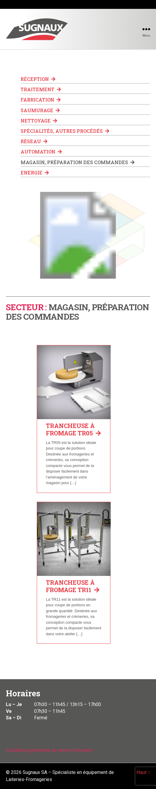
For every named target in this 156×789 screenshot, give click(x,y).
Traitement (41, 89)
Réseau (34, 141)
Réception (38, 79)
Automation (41, 151)
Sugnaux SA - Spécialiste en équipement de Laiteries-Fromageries (37, 29)
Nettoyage (39, 120)
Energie (35, 172)
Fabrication (41, 99)
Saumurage (40, 110)
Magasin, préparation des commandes (78, 162)
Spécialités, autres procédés (65, 131)
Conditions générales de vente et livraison (49, 750)
